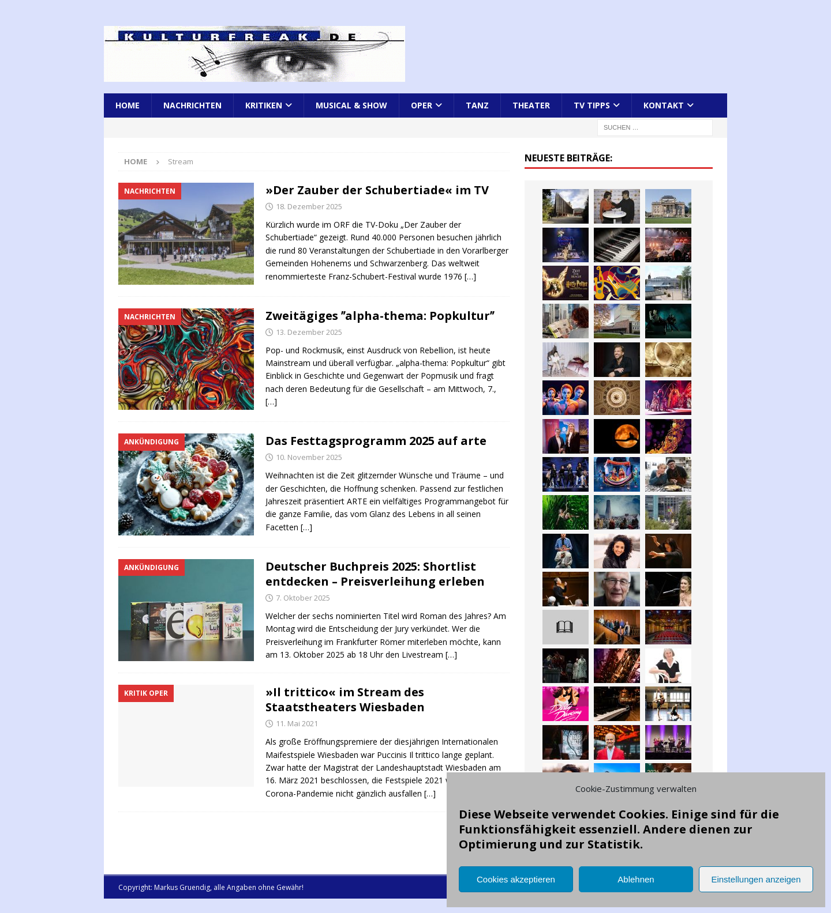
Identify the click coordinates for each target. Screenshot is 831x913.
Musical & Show (351, 105)
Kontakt (663, 105)
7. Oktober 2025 (303, 598)
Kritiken (263, 105)
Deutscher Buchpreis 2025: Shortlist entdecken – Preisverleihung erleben (375, 574)
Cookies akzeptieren (516, 879)
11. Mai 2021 (297, 723)
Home (127, 105)
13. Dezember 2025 (309, 332)
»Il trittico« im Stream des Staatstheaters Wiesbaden (345, 699)
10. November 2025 (309, 457)
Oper (421, 105)
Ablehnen (635, 879)
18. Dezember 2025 (309, 206)
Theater (531, 105)
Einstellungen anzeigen (755, 879)
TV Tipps (592, 105)
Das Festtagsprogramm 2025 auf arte (375, 440)
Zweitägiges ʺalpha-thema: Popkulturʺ (379, 315)
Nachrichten (192, 105)
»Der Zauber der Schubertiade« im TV (377, 190)
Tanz (477, 105)
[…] (470, 276)
